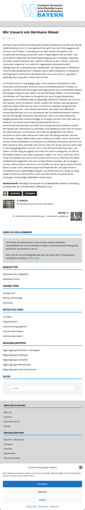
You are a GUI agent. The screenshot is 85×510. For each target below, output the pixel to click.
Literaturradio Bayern (13, 336)
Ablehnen (42, 492)
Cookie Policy (31, 506)
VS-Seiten (7, 316)
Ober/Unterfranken (12, 458)
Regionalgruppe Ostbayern (15, 355)
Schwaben (8, 448)
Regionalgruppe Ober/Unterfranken (20, 369)
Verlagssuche (9, 293)
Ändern (42, 500)
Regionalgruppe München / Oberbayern (21, 350)
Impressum (54, 506)
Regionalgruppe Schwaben (15, 359)
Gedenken (15, 193)
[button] (80, 467)
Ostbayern (8, 444)
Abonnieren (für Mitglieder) (15, 274)
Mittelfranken (9, 453)
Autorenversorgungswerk (15, 326)
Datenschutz (43, 506)
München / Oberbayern (14, 439)
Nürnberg (30, 193)
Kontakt (7, 426)
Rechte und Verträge (12, 297)
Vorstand (8, 417)
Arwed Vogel (32, 258)
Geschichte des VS (12, 421)
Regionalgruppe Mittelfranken (17, 364)
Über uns (8, 412)
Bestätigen (42, 484)
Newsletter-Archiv (11, 279)
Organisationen (10, 321)
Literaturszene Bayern (13, 331)
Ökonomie (8, 302)
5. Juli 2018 (10, 38)
